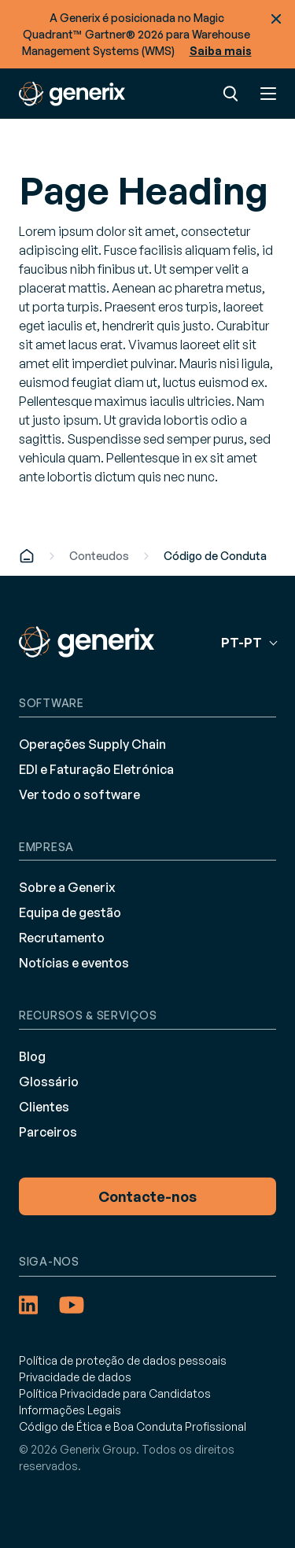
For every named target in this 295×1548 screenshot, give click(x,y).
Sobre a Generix (67, 887)
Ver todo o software (79, 794)
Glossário (49, 1081)
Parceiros (48, 1132)
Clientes (44, 1107)
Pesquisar (230, 93)
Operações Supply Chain (92, 744)
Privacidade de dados (75, 1377)
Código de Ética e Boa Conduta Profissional (132, 1426)
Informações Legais (70, 1410)
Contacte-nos (147, 1196)
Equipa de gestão (70, 912)
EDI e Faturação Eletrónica (96, 769)
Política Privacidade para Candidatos (115, 1393)
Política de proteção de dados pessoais (123, 1360)
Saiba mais (221, 50)
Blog (32, 1056)
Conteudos (99, 555)
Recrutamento (62, 937)
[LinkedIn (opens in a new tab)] (28, 1305)
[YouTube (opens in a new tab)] (71, 1305)
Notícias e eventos (74, 963)
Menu (268, 93)
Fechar (276, 19)
